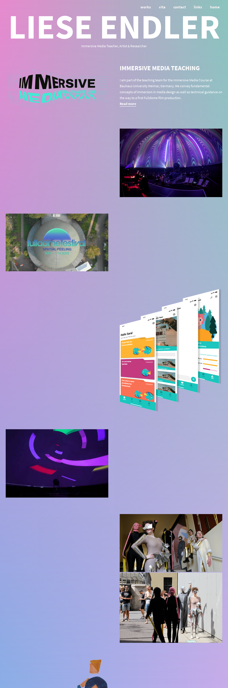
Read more (128, 103)
